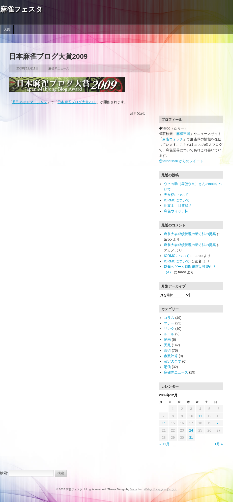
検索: (4, 473)
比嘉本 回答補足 (178, 206)
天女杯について (176, 195)
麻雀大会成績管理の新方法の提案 (190, 234)
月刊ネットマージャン (29, 102)
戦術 (167, 350)
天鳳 (7, 29)
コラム (169, 318)
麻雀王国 (183, 134)
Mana (133, 489)
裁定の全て (172, 361)
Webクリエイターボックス (160, 489)
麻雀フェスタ (21, 9)
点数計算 (171, 356)
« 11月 (164, 444)
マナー (169, 323)
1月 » (219, 444)
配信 (167, 367)
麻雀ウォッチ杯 (176, 211)
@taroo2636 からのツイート (181, 161)
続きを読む (137, 113)
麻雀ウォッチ (172, 139)
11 (200, 416)
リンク (169, 329)
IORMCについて (176, 200)
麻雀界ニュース (58, 68)
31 (191, 437)
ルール (169, 334)
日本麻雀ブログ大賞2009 (48, 56)
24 (191, 430)
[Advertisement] (190, 83)
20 (219, 423)
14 (164, 423)
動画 (167, 340)
